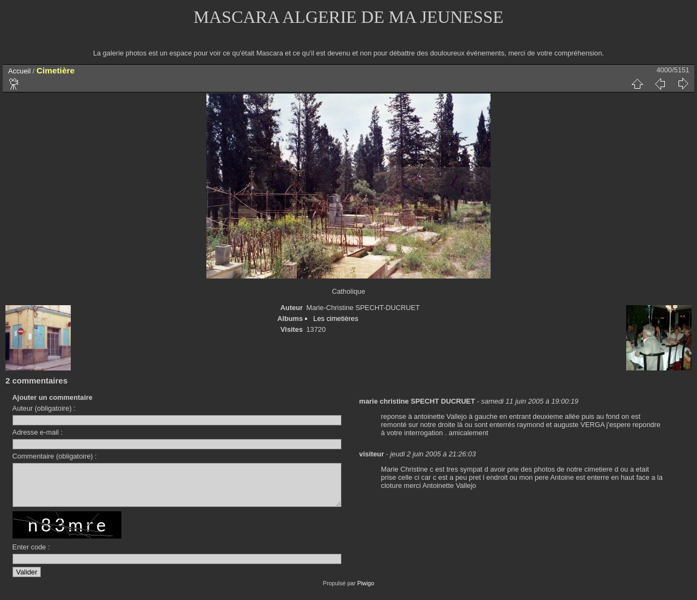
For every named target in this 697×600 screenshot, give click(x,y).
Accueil (19, 71)
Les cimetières (335, 318)
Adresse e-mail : (38, 432)
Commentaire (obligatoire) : (55, 456)
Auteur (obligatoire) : (44, 408)
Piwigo (365, 591)
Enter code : (31, 555)
